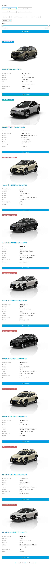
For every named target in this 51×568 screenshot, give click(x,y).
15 (22, 562)
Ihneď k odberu (25, 8)
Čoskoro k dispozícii (25, 12)
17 (27, 562)
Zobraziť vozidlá (25, 31)
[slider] (2, 25)
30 (33, 562)
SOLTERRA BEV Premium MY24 (13, 127)
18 (29, 562)
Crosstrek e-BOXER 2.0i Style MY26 (14, 185)
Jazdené (9, 12)
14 (20, 562)
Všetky (9, 8)
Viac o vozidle (25, 94)
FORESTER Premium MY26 (11, 69)
